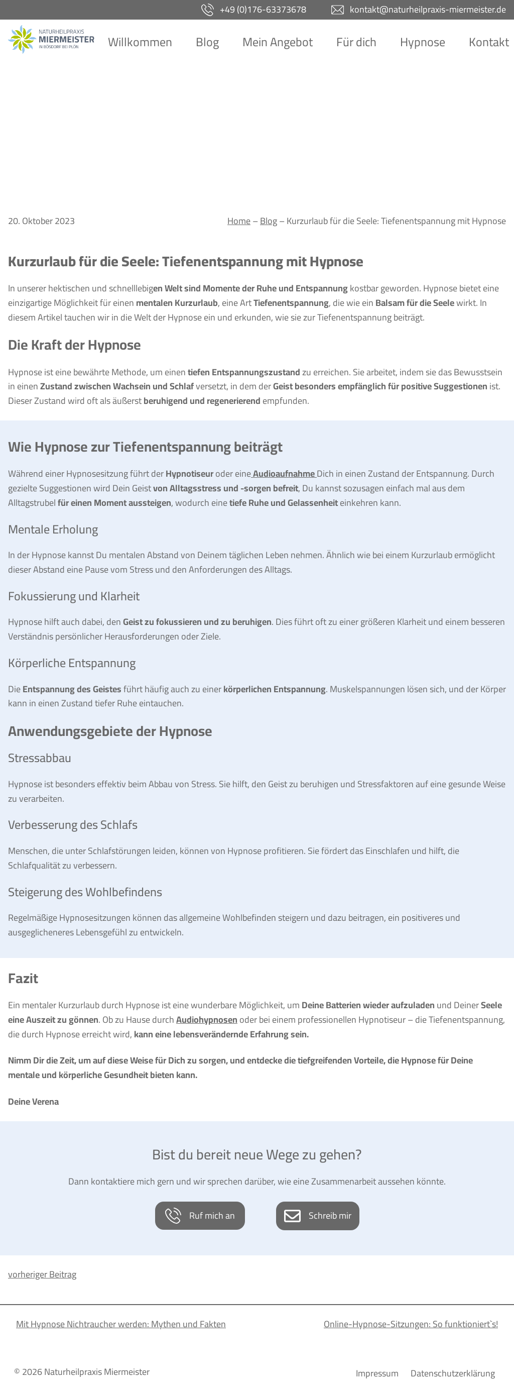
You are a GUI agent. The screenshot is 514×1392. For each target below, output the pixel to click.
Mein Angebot (277, 42)
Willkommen (140, 42)
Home (238, 220)
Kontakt (489, 42)
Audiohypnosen (206, 1019)
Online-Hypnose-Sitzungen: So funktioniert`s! (411, 1324)
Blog (207, 42)
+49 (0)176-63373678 (263, 9)
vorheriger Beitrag (42, 1274)
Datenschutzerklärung (453, 1373)
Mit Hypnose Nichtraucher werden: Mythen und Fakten (121, 1324)
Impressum (377, 1373)
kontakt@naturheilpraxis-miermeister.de (428, 9)
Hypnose (422, 42)
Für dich (356, 42)
